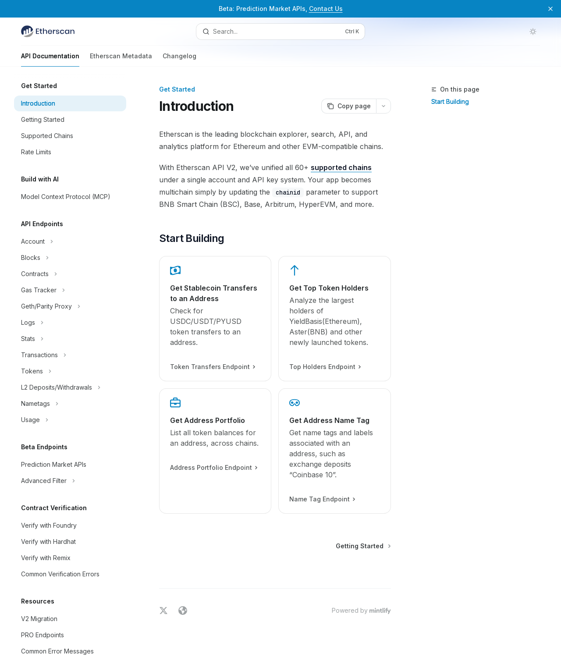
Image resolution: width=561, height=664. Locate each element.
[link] (215, 318)
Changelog (179, 59)
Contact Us (326, 8)
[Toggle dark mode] (533, 32)
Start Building (450, 101)
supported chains (341, 167)
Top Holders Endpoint (325, 367)
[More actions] (383, 106)
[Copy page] (348, 106)
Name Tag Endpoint (322, 499)
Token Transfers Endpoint (212, 367)
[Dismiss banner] (550, 8)
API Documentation (50, 59)
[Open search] (280, 31)
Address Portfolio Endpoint (213, 467)
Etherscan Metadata (121, 59)
